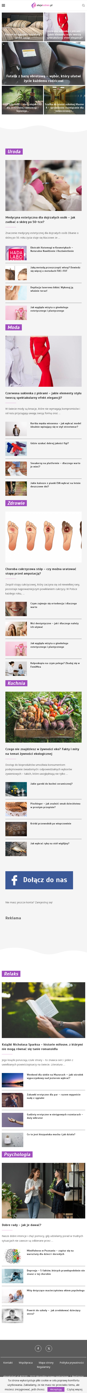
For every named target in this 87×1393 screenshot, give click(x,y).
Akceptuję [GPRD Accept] (56, 1389)
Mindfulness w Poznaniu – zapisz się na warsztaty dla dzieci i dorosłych (50, 1252)
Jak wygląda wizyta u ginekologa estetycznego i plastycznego (49, 309)
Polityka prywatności (72, 1362)
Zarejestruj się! (43, 902)
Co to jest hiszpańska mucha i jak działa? (51, 1134)
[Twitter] (49, 1348)
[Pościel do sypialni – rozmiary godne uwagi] (22, 27)
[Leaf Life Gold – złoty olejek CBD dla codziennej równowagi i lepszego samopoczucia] (22, 100)
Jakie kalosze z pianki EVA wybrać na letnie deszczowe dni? (55, 485)
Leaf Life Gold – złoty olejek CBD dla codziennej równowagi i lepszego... (22, 107)
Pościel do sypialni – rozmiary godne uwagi (22, 36)
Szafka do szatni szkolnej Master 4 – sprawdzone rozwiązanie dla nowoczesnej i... (64, 107)
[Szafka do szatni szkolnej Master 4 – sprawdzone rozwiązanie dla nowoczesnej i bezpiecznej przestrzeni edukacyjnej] (64, 100)
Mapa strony (46, 1362)
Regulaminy (43, 1367)
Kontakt (8, 1362)
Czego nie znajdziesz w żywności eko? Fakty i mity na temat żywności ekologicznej (42, 751)
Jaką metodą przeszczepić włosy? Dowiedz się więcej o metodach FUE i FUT (55, 269)
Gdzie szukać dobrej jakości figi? (49, 443)
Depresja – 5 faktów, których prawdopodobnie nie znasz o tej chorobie (56, 1272)
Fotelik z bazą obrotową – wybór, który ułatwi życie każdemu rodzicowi (43, 78)
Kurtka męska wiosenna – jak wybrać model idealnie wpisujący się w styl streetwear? (55, 425)
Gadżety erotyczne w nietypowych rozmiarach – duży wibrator (55, 1116)
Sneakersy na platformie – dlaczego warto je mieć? (55, 465)
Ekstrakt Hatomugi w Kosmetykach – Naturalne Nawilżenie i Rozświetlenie (52, 249)
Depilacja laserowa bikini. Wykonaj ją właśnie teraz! (51, 289)
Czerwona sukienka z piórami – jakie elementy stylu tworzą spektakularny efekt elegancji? (64, 34)
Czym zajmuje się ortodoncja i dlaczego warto (53, 605)
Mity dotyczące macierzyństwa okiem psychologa (55, 1290)
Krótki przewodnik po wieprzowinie (50, 823)
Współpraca (26, 1362)
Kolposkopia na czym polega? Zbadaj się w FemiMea (55, 665)
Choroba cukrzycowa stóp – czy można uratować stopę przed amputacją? (40, 571)
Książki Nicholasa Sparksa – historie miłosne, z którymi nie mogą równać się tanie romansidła (42, 1047)
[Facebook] (38, 1348)
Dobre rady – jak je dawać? (21, 1225)
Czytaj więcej (74, 1389)
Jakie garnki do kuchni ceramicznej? (51, 783)
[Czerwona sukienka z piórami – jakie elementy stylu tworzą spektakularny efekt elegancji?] (64, 27)
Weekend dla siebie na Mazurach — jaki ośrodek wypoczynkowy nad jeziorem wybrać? (55, 1076)
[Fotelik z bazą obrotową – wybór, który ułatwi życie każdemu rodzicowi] (43, 63)
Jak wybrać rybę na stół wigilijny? (49, 843)
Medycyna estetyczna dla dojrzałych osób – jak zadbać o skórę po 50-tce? (40, 219)
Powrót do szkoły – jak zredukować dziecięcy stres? (53, 1312)
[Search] (83, 5)
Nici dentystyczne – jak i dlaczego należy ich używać (54, 625)
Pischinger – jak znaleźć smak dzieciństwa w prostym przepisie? (55, 805)
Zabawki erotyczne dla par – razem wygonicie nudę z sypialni (54, 1096)
